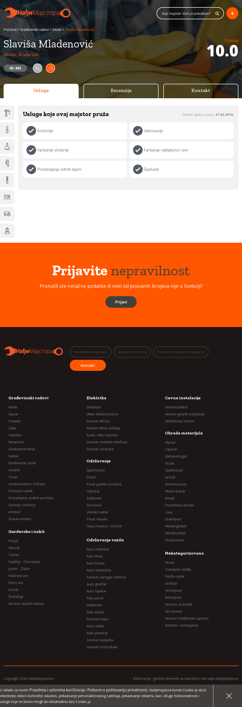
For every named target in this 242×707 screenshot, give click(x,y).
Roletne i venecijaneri (181, 625)
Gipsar (13, 414)
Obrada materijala (184, 433)
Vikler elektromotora (102, 414)
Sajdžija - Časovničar (24, 561)
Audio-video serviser (102, 435)
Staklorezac (174, 470)
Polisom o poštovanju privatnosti (117, 690)
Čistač (91, 477)
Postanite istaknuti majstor (180, 352)
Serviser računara (100, 449)
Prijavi (121, 302)
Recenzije (121, 90)
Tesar (12, 477)
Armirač (14, 512)
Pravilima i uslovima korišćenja (57, 690)
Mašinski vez (18, 575)
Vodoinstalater (176, 407)
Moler (57, 29)
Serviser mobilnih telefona (107, 442)
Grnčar (170, 477)
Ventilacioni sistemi (180, 421)
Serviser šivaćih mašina (26, 603)
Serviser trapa (97, 619)
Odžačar (93, 491)
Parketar (15, 435)
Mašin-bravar (175, 491)
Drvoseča (94, 505)
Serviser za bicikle (178, 604)
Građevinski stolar (22, 463)
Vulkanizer (94, 605)
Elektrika (96, 397)
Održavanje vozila (105, 540)
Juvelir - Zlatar (19, 568)
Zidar (12, 428)
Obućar (14, 547)
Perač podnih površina (104, 484)
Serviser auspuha (100, 640)
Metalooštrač (175, 533)
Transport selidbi (178, 569)
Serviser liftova (98, 421)
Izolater (14, 470)
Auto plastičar (97, 633)
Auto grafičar (97, 584)
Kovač (170, 498)
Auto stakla (95, 626)
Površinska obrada (179, 505)
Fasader (14, 421)
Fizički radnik (175, 576)
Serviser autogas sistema (106, 577)
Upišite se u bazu (132, 352)
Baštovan (94, 498)
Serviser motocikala (102, 647)
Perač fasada (97, 519)
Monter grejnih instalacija (184, 414)
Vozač (169, 562)
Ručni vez (15, 582)
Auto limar (95, 556)
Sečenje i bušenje (22, 505)
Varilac (13, 456)
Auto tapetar (96, 591)
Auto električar (98, 549)
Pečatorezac (175, 540)
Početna (10, 29)
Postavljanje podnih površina (30, 498)
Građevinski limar (21, 449)
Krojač (13, 540)
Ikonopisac (173, 597)
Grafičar (171, 583)
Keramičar (16, 442)
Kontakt (200, 90)
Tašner (13, 554)
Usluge (41, 90)
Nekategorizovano (184, 553)
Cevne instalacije (183, 397)
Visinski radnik (97, 512)
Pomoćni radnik (20, 491)
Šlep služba (95, 612)
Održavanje (99, 461)
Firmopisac (173, 590)
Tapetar (171, 449)
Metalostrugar (176, 456)
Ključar (170, 442)
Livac (169, 512)
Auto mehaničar (99, 570)
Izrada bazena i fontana (26, 484)
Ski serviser (173, 611)
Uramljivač (173, 519)
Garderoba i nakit (26, 531)
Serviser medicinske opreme (187, 618)
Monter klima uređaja (103, 428)
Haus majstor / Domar (104, 526)
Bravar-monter (20, 519)
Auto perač (95, 598)
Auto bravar (96, 563)
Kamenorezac (176, 484)
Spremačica (96, 470)
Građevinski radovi (34, 29)
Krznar (13, 589)
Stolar (169, 463)
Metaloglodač (175, 526)
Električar (94, 407)
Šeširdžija (15, 596)
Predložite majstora (90, 352)
